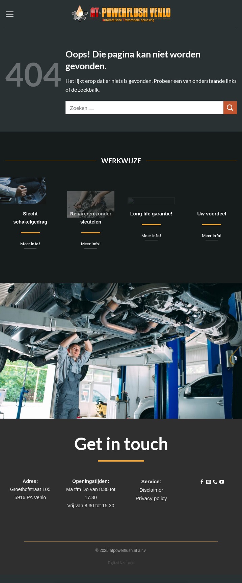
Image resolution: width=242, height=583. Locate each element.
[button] (9, 14)
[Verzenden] (230, 107)
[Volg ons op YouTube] (221, 482)
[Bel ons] (215, 482)
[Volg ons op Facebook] (201, 482)
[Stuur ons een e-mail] (208, 482)
